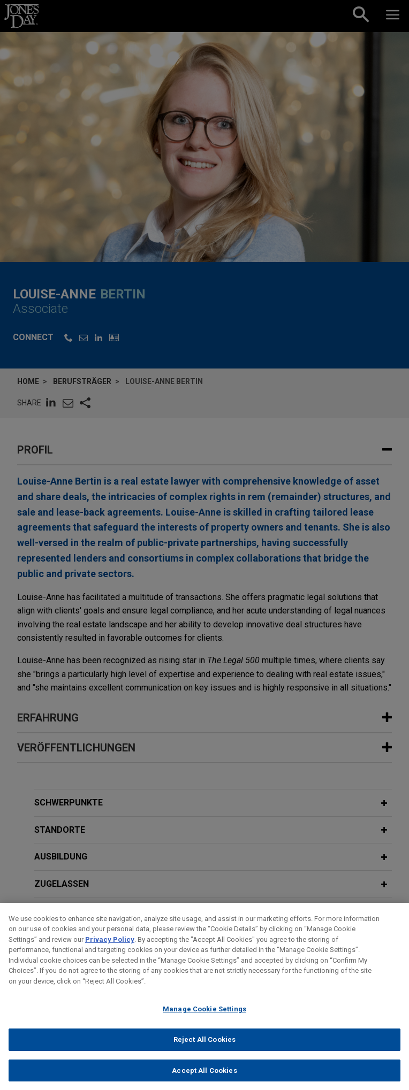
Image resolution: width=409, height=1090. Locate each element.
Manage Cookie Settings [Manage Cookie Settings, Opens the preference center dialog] (204, 1018)
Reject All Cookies (204, 1047)
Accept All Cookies (204, 1078)
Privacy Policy (109, 947)
